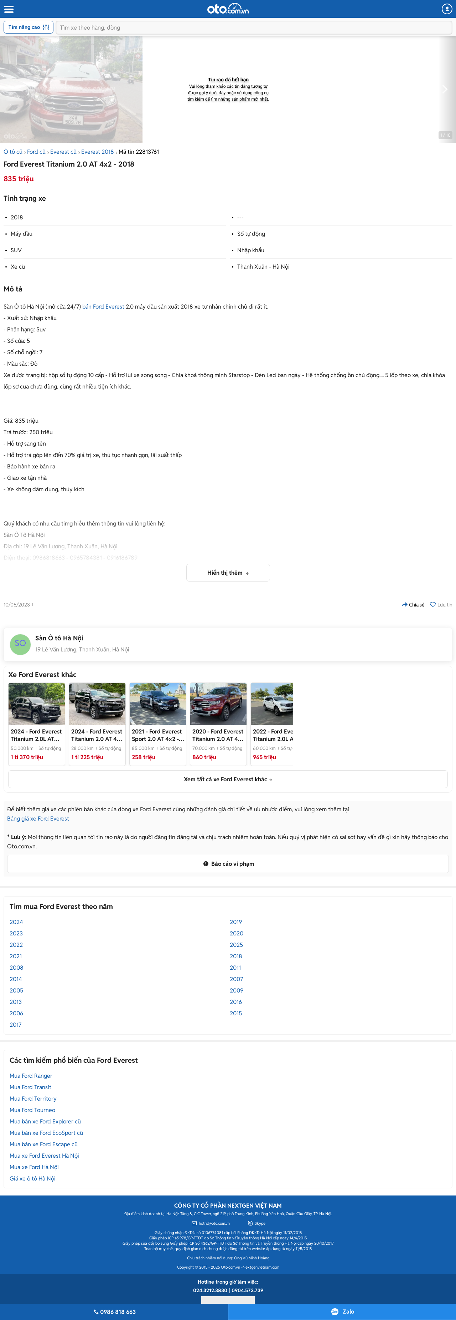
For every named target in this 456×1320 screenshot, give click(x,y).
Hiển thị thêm (225, 573)
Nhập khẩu (250, 250)
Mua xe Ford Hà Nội (34, 1167)
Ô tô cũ (13, 152)
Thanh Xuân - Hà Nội (263, 266)
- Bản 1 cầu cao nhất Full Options (218, 735)
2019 (236, 922)
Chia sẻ (413, 604)
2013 (16, 1002)
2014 (16, 979)
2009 (236, 990)
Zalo (348, 1311)
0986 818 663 (114, 1312)
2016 (236, 1002)
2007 (236, 979)
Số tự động (251, 234)
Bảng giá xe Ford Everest (38, 818)
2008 (17, 967)
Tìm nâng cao (29, 27)
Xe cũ (18, 266)
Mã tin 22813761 (139, 152)
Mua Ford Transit (30, 1087)
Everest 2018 (97, 152)
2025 (236, 945)
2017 (15, 1025)
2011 (235, 967)
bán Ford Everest (103, 306)
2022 (16, 945)
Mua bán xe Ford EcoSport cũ (46, 1133)
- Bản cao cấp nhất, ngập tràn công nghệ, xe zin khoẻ (278, 735)
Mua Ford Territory (33, 1098)
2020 (236, 933)
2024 (16, 922)
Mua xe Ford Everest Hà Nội (44, 1155)
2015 (236, 1013)
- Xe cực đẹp (97, 735)
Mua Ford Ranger (31, 1076)
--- (240, 217)
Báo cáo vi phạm (228, 864)
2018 (17, 217)
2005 (16, 990)
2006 (16, 1013)
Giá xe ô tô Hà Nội (33, 1178)
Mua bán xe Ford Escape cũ (44, 1144)
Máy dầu (21, 234)
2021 (16, 956)
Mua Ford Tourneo (32, 1110)
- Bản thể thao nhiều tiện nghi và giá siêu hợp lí (158, 735)
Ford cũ (36, 152)
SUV (16, 250)
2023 (16, 933)
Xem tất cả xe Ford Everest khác (225, 779)
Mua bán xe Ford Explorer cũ (45, 1121)
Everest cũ (63, 152)
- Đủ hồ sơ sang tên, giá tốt (36, 735)
